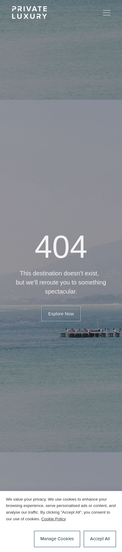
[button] (61, 314)
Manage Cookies (57, 539)
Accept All (100, 539)
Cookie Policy (53, 519)
